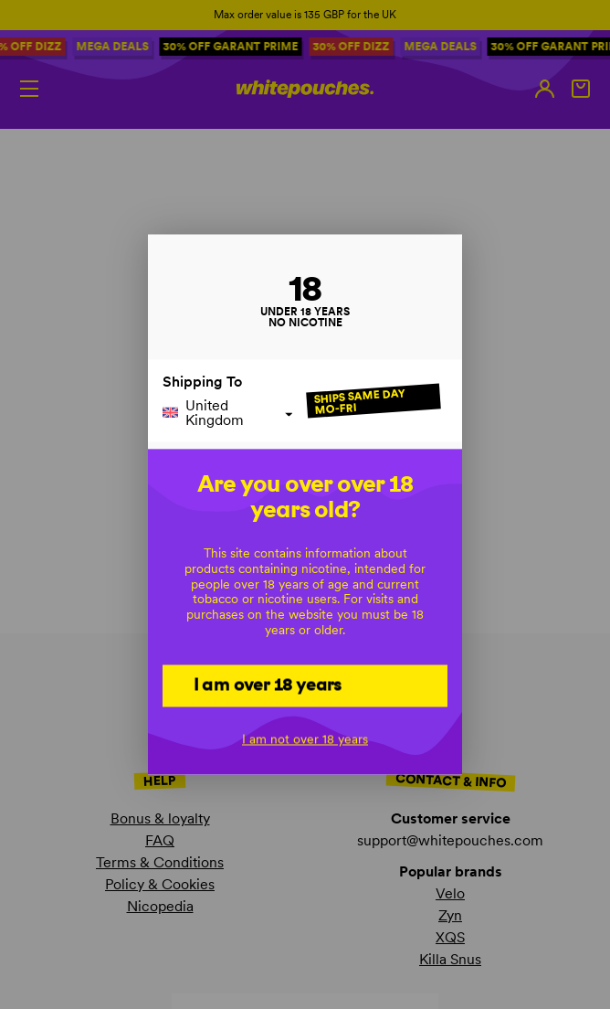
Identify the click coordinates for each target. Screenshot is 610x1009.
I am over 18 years (268, 684)
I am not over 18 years (305, 739)
